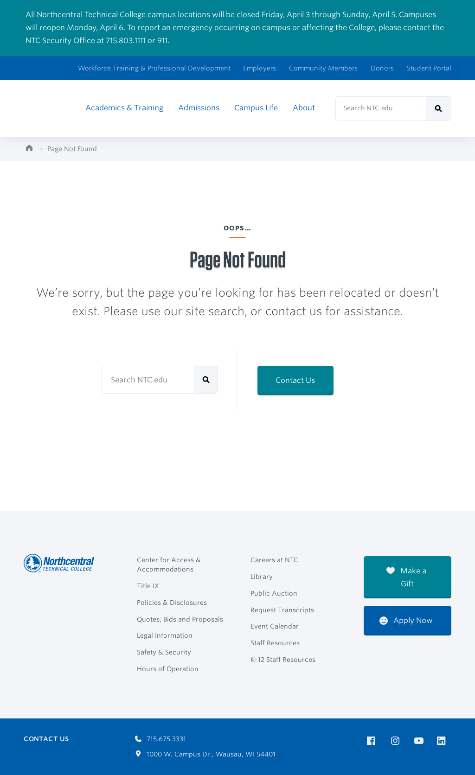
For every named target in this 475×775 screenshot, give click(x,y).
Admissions (198, 107)
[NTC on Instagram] (397, 741)
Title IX (148, 586)
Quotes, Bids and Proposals (180, 619)
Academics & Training (124, 107)
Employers (259, 68)
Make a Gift (406, 577)
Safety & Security (164, 652)
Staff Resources (275, 643)
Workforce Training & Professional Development (154, 68)
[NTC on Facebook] (373, 741)
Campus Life (256, 107)
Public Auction (273, 593)
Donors (382, 68)
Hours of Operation (168, 669)
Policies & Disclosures (172, 602)
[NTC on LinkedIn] (444, 741)
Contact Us (295, 380)
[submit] (438, 108)
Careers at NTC (274, 560)
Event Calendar (274, 626)
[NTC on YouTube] (420, 741)
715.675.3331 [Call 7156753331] (160, 739)
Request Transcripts (282, 610)
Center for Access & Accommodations (169, 564)
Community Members (323, 68)
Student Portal (429, 68)
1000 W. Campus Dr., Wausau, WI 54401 (205, 754)
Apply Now (406, 620)
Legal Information (165, 635)
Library (261, 576)
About (304, 107)
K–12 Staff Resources (282, 659)
